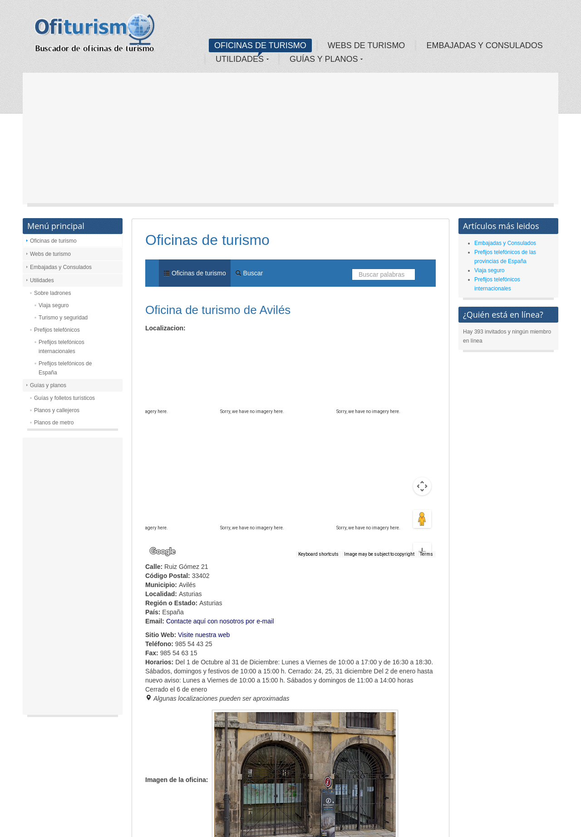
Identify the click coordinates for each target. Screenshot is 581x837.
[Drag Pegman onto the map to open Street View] (422, 486)
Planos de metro (54, 422)
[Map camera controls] (422, 453)
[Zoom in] (422, 519)
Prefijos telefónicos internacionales (61, 346)
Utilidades (42, 280)
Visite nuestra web (204, 634)
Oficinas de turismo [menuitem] (194, 273)
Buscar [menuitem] (249, 273)
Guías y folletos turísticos (64, 398)
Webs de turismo (50, 254)
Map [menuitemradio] (165, 344)
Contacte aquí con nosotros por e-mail (220, 621)
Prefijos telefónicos (57, 330)
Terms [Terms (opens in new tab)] (426, 554)
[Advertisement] (290, 140)
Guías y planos (48, 385)
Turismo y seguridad (63, 317)
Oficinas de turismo (53, 241)
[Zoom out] (422, 537)
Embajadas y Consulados (61, 267)
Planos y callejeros (56, 410)
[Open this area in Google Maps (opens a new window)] (162, 552)
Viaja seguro (54, 305)
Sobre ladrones (52, 293)
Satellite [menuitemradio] (203, 344)
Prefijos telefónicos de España (65, 368)
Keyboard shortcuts (318, 554)
